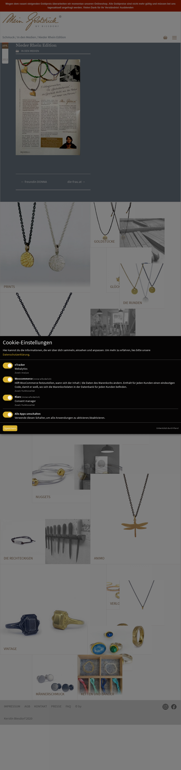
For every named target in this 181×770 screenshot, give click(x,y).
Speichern (10, 428)
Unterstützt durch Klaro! (167, 428)
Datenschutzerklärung (16, 354)
